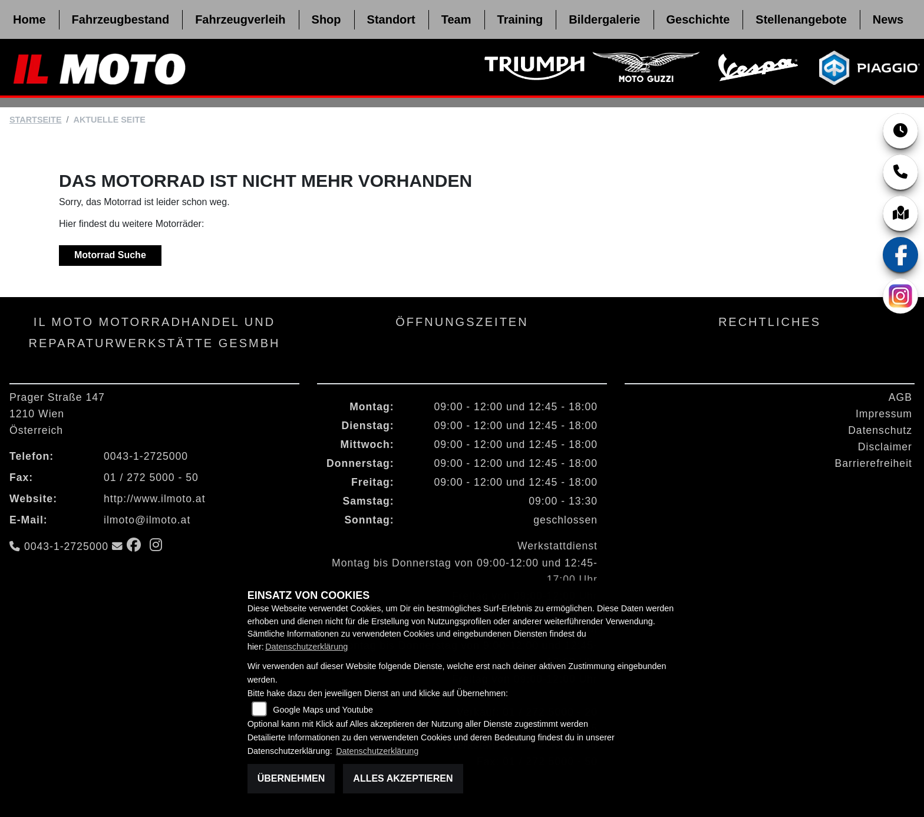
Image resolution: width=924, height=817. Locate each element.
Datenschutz (880, 430)
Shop (326, 19)
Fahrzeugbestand (121, 19)
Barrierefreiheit (873, 463)
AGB (900, 397)
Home (29, 19)
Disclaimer (885, 447)
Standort (391, 19)
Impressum (884, 414)
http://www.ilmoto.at (155, 499)
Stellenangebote (800, 19)
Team (456, 19)
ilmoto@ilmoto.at (147, 520)
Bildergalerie (604, 19)
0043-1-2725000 (146, 456)
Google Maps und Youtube (323, 709)
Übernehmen (291, 778)
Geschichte (698, 19)
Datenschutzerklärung (306, 646)
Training (520, 19)
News (888, 19)
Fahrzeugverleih (240, 19)
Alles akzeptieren (403, 778)
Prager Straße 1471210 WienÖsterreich (57, 413)
